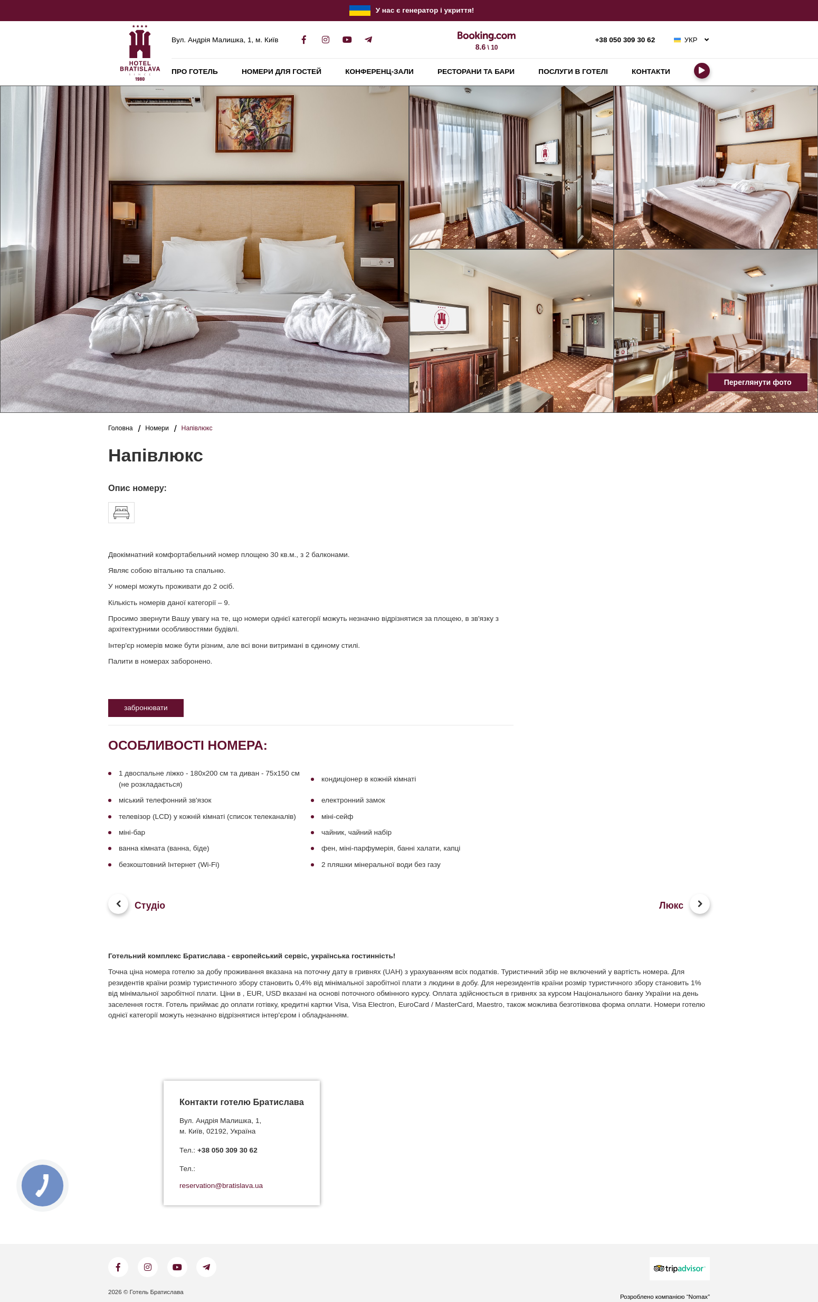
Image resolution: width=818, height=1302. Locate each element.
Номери (157, 428)
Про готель (195, 72)
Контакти (651, 72)
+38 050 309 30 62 (625, 40)
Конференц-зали (379, 72)
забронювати (146, 708)
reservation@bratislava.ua (221, 1186)
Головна (120, 428)
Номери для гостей (281, 72)
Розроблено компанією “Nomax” (665, 1297)
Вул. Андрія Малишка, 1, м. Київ (225, 40)
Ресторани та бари (476, 72)
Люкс (671, 905)
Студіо (150, 905)
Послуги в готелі (572, 72)
